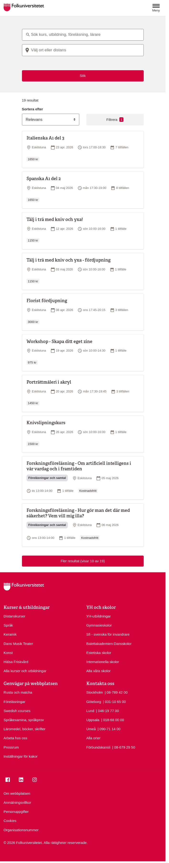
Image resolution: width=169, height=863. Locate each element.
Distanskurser (14, 616)
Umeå (91, 729)
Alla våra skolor (98, 671)
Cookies (10, 821)
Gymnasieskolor (99, 625)
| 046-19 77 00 (107, 710)
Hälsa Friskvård (16, 662)
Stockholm (94, 692)
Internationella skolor (102, 662)
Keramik (10, 634)
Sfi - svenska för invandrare (108, 634)
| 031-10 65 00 (114, 701)
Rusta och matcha (18, 692)
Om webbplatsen (17, 793)
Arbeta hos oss (15, 738)
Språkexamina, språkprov (24, 720)
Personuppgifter (16, 812)
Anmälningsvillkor (17, 802)
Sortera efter (32, 109)
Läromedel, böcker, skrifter (24, 729)
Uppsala (93, 720)
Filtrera (115, 119)
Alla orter (93, 738)
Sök (83, 76)
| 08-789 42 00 (116, 692)
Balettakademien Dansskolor (109, 644)
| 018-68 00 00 (112, 719)
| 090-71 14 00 (109, 728)
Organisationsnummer (21, 830)
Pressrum (11, 747)
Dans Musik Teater (18, 644)
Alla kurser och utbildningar (25, 671)
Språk (8, 625)
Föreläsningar (14, 702)
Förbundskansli (98, 747)
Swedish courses (17, 711)
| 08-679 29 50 (123, 747)
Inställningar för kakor (20, 756)
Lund (90, 711)
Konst (8, 653)
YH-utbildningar (98, 616)
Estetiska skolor (98, 653)
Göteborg (93, 702)
